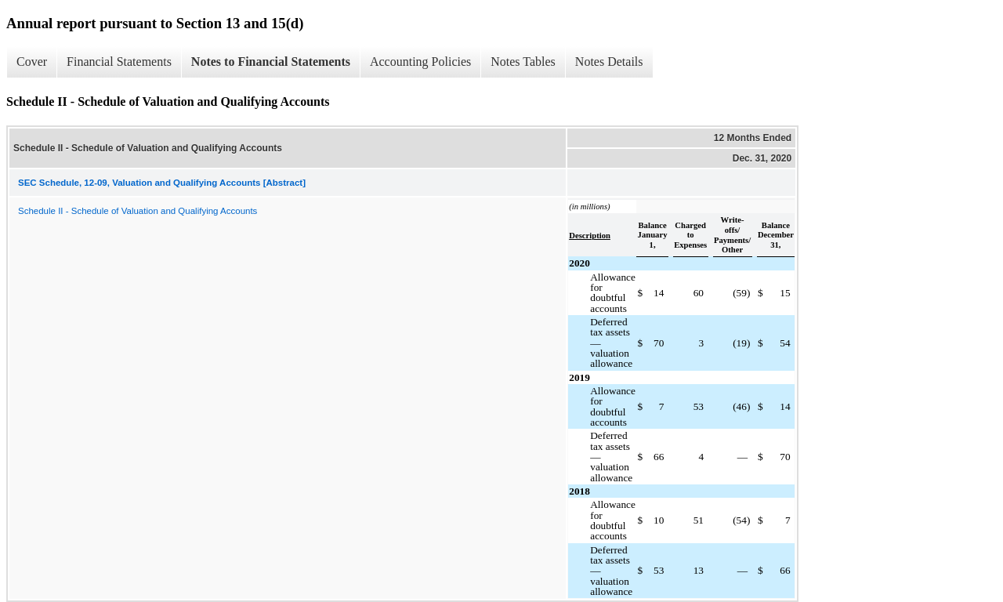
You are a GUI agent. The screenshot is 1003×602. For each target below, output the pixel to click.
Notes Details (609, 61)
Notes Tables (523, 61)
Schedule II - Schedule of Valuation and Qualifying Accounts (137, 211)
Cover (31, 61)
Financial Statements (119, 61)
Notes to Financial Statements (270, 61)
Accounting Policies (420, 61)
